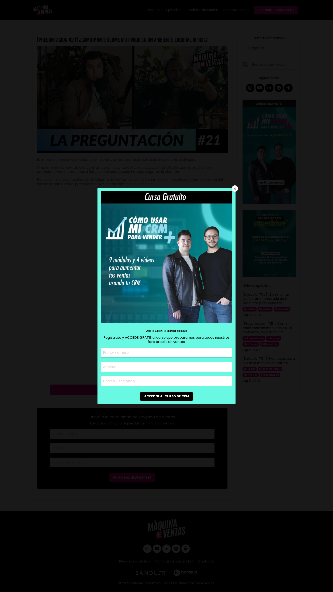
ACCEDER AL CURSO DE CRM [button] (166, 396)
